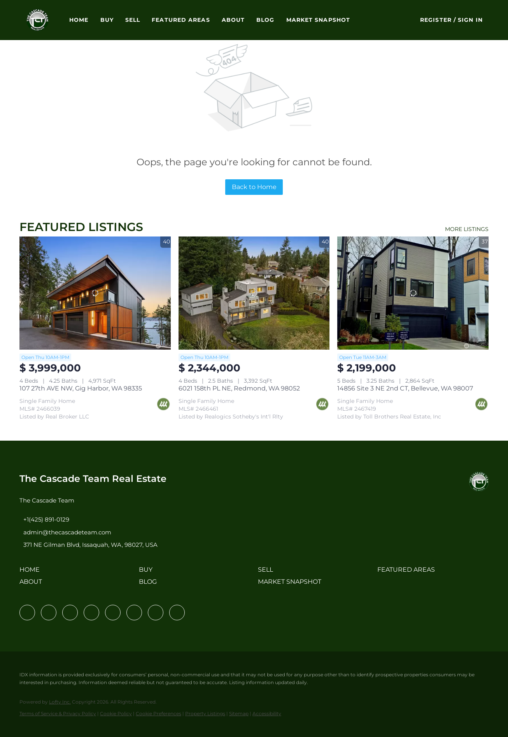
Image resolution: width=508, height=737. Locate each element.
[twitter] (70, 612)
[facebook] (27, 612)
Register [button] (436, 19)
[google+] (177, 612)
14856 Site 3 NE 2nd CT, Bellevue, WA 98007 (405, 388)
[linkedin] (48, 612)
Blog (265, 19)
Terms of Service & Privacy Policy (57, 713)
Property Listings (205, 713)
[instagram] (113, 612)
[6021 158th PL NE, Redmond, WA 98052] (254, 293)
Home (78, 19)
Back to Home (254, 187)
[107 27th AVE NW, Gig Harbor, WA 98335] (95, 293)
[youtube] (134, 612)
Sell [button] (132, 19)
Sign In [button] (470, 19)
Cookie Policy (116, 713)
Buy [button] (107, 19)
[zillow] (91, 612)
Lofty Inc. (60, 702)
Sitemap (239, 713)
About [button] (233, 19)
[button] (37, 20)
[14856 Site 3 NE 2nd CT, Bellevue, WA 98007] (413, 293)
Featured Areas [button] (181, 19)
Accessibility (266, 713)
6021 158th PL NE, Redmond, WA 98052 (239, 388)
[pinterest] (155, 612)
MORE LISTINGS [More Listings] (467, 229)
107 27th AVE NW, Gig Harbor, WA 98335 (80, 388)
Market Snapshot (318, 19)
